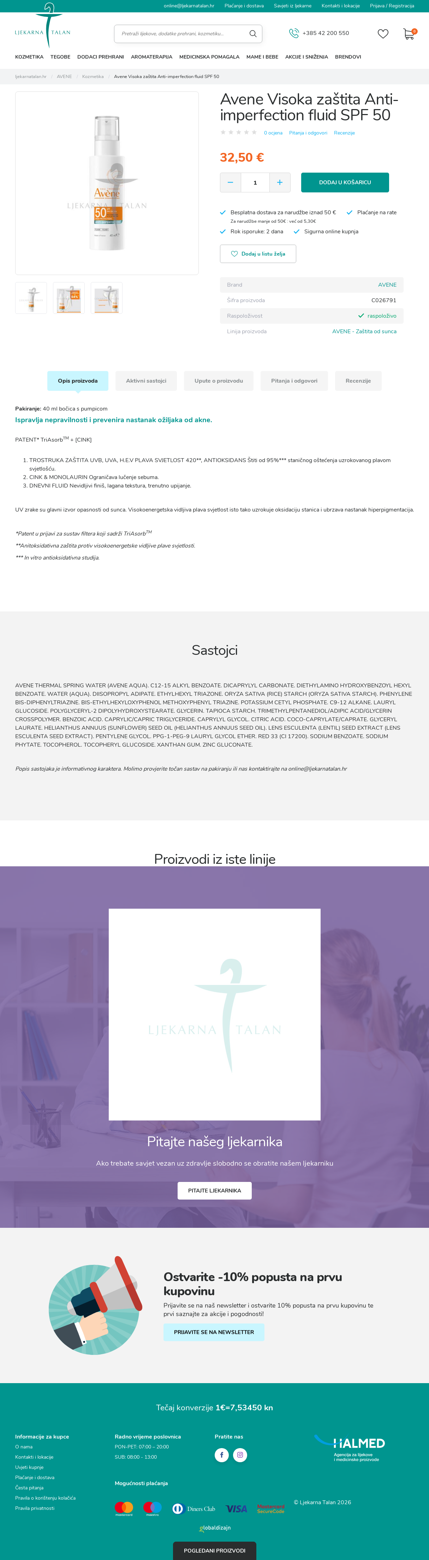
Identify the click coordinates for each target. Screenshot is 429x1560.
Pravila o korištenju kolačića (45, 1498)
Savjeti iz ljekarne (292, 5)
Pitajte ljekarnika (214, 1190)
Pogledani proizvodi (214, 1550)
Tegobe (60, 57)
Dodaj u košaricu (345, 182)
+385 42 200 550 (319, 33)
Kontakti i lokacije (341, 5)
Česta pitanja (29, 1487)
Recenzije (344, 133)
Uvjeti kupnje (29, 1467)
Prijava (377, 5)
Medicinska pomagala (209, 57)
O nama (23, 1447)
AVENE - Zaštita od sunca (364, 331)
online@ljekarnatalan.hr (189, 5)
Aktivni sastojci (146, 381)
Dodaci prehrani (100, 57)
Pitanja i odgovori (308, 133)
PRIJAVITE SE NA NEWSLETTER (214, 1332)
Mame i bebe (262, 57)
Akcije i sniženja (306, 57)
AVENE (387, 285)
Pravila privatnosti (34, 1508)
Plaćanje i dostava (244, 5)
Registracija (401, 5)
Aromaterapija (151, 57)
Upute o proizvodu (219, 381)
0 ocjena (273, 133)
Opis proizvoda (78, 381)
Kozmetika (29, 57)
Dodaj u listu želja (258, 254)
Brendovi (348, 57)
